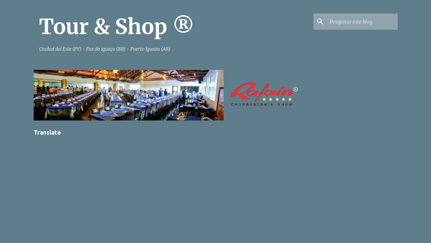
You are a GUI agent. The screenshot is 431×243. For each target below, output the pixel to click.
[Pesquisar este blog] (362, 22)
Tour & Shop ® (116, 27)
